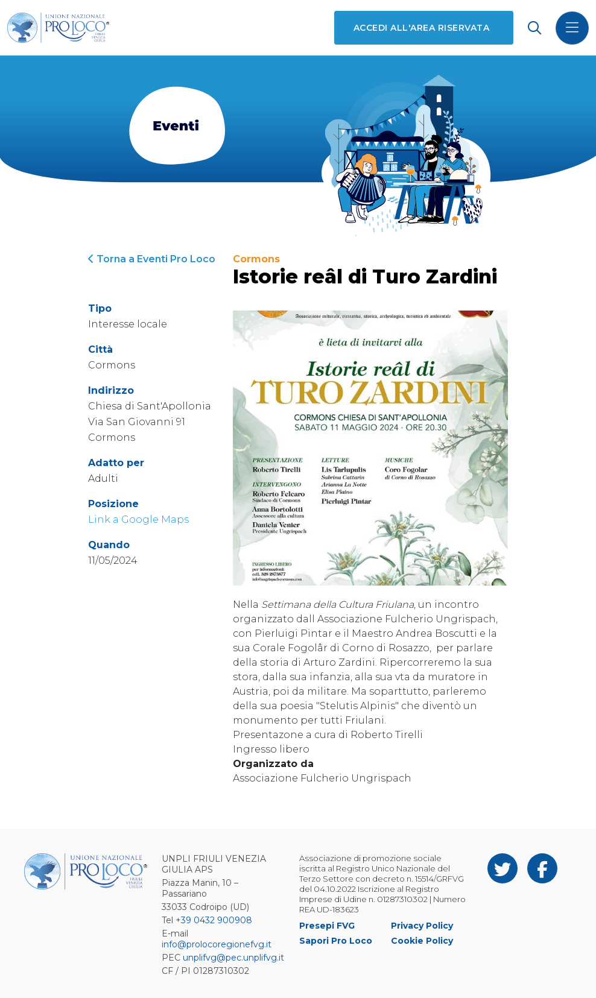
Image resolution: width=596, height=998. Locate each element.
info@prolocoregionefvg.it (216, 944)
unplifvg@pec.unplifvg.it (233, 957)
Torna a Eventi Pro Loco (151, 259)
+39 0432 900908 (214, 920)
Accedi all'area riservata (421, 27)
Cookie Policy (422, 940)
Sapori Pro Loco (335, 940)
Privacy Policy (422, 925)
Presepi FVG (327, 925)
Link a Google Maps (138, 519)
